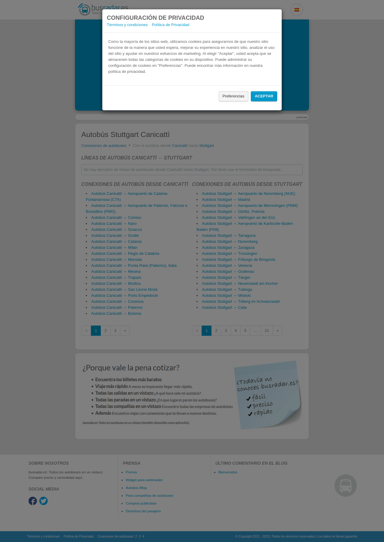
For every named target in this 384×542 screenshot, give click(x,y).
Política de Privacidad (170, 24)
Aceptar (264, 96)
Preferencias (233, 96)
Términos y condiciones (127, 24)
